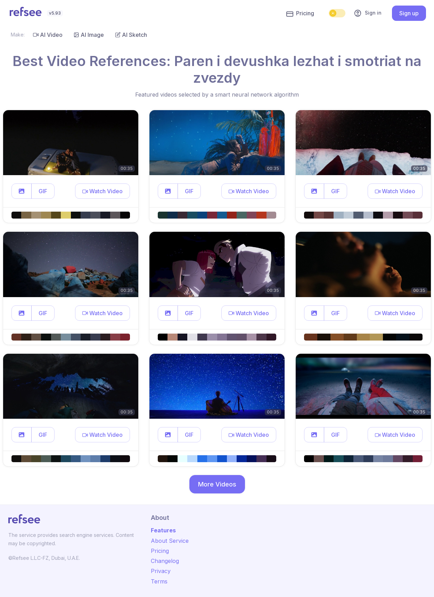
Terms (159, 581)
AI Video (48, 34)
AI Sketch (131, 34)
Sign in (368, 13)
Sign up (409, 13)
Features (163, 530)
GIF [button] (43, 191)
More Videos (217, 484)
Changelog (165, 560)
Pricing (300, 13)
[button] (21, 191)
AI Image (89, 34)
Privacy (161, 570)
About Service (170, 540)
